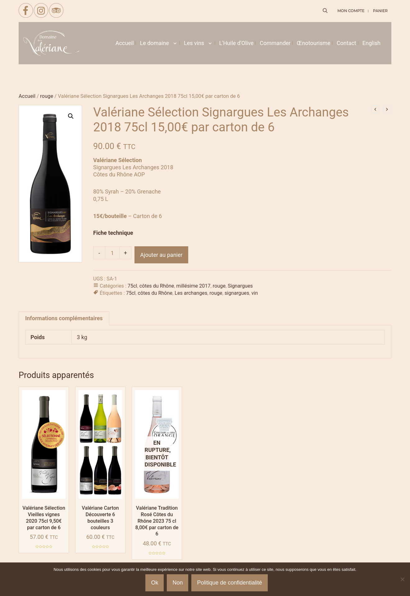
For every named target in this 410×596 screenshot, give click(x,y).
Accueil (27, 96)
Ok (154, 583)
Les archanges (191, 293)
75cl (132, 286)
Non (177, 583)
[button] (70, 116)
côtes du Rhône (156, 286)
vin (255, 293)
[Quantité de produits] (112, 252)
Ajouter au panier (161, 255)
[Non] (402, 579)
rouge (46, 96)
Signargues (240, 286)
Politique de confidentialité (229, 583)
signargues (237, 293)
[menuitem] (371, 43)
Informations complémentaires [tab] (64, 318)
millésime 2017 (193, 286)
